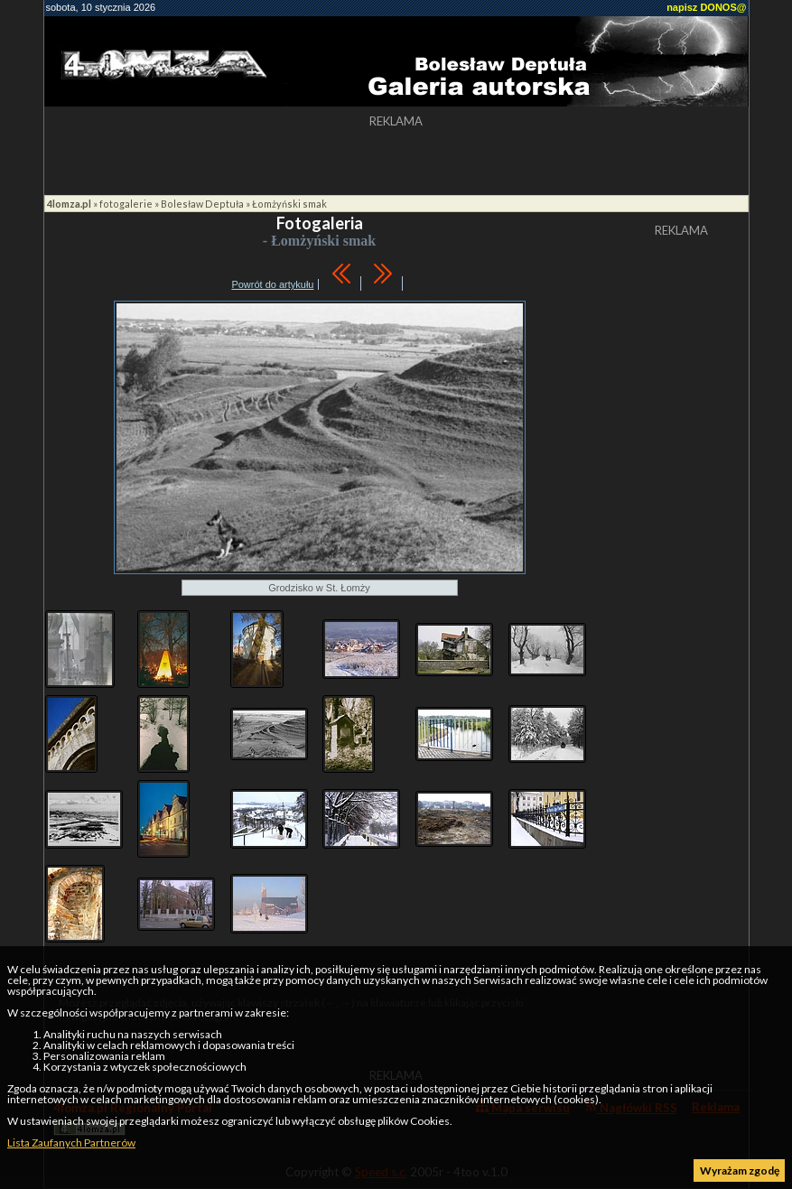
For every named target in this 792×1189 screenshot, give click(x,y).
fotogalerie (126, 203)
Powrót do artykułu (272, 284)
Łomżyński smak (289, 203)
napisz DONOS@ (706, 7)
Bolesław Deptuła (202, 203)
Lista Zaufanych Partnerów (71, 1142)
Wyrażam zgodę (739, 1170)
